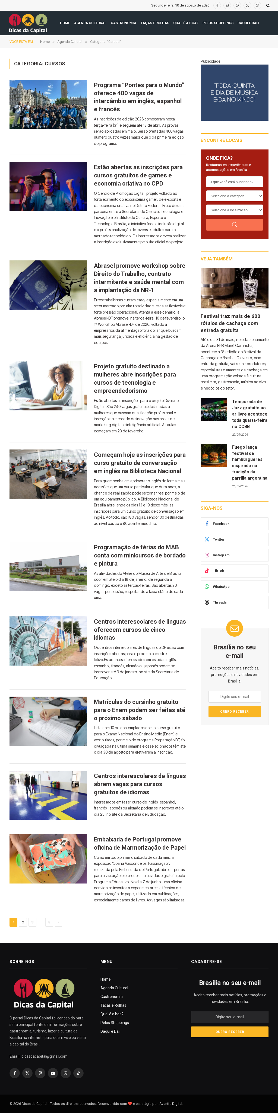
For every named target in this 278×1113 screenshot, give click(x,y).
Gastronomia (123, 23)
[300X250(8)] (234, 92)
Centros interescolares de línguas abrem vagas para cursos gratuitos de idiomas (140, 784)
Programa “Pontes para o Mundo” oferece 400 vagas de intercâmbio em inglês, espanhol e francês (139, 97)
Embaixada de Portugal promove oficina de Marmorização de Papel (140, 843)
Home (65, 23)
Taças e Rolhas (155, 23)
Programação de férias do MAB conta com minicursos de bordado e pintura (140, 555)
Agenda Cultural (90, 23)
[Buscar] (234, 225)
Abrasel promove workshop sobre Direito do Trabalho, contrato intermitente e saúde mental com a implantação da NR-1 (139, 278)
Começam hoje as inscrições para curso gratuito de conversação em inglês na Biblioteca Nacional (140, 462)
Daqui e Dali (248, 23)
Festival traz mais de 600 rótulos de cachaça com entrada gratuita (230, 323)
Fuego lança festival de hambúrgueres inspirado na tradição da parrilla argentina (249, 463)
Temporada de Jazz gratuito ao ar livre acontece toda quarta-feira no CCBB (249, 414)
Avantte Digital (170, 1104)
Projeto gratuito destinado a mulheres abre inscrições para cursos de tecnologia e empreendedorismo (135, 378)
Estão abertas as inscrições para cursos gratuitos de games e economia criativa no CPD (138, 175)
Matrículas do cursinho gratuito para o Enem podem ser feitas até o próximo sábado (139, 710)
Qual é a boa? (185, 23)
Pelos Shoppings (218, 23)
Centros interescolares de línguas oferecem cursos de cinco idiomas (140, 629)
